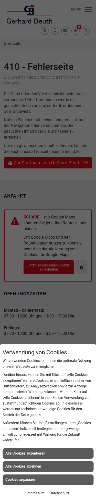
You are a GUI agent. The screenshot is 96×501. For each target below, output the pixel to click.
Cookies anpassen (20, 480)
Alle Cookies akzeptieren (25, 453)
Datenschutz (60, 493)
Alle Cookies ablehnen (23, 466)
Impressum (35, 493)
